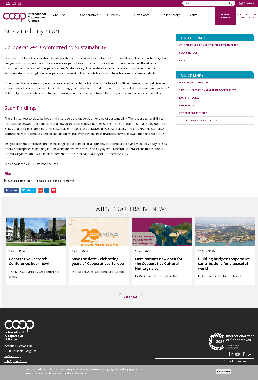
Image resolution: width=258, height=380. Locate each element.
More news (130, 297)
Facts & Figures (189, 97)
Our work (113, 15)
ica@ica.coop (12, 357)
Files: (182, 60)
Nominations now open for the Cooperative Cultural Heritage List (158, 263)
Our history (187, 105)
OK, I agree (223, 371)
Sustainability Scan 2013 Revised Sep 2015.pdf (35, 180)
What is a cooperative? (194, 82)
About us (59, 15)
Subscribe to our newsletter (247, 16)
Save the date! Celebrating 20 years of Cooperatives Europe (98, 261)
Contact (249, 3)
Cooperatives (89, 15)
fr (19, 3)
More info (80, 373)
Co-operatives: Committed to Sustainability (208, 45)
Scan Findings (188, 52)
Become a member (225, 16)
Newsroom (141, 15)
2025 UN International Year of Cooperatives (208, 90)
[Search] (230, 3)
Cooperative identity (193, 113)
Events (192, 15)
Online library (170, 15)
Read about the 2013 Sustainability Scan (31, 164)
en (8, 3)
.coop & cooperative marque (198, 120)
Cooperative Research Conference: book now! (29, 261)
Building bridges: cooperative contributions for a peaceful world (224, 263)
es (14, 3)
